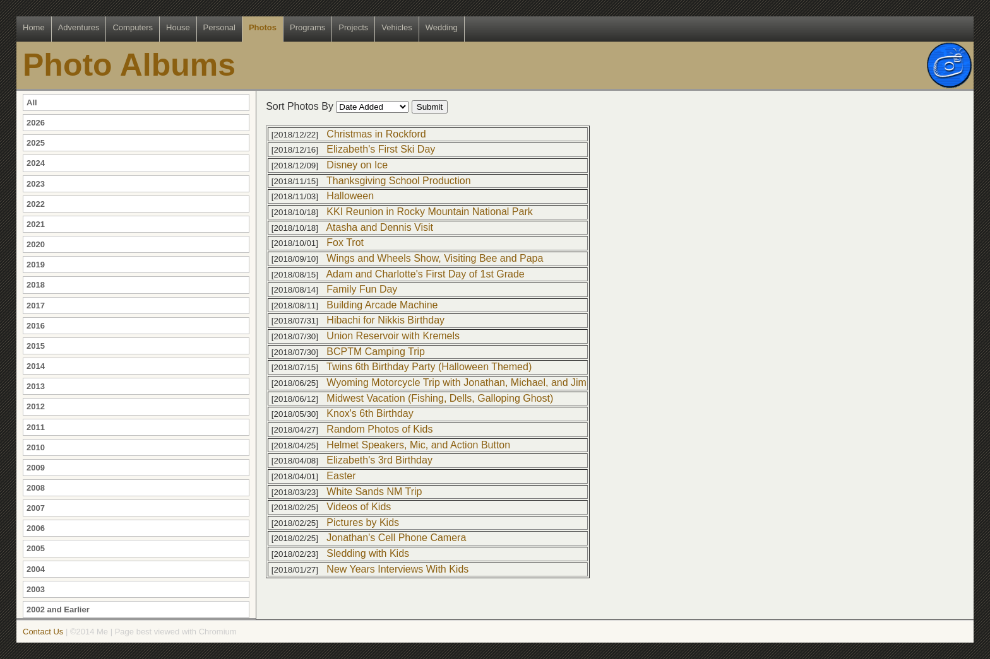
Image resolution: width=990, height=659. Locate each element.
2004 (36, 569)
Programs (307, 27)
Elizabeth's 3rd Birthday (379, 460)
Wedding (442, 27)
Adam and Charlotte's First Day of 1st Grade (425, 274)
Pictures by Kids (362, 522)
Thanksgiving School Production (398, 180)
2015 (36, 346)
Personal (219, 27)
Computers (132, 27)
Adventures (79, 27)
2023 (36, 184)
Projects (353, 27)
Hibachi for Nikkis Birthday (385, 320)
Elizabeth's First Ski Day (380, 149)
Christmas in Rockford (376, 134)
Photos (263, 27)
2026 (36, 122)
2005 (36, 548)
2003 (36, 589)
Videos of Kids (358, 506)
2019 (36, 264)
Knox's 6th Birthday (369, 413)
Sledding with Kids (367, 553)
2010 (36, 447)
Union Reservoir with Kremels (393, 335)
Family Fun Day (361, 289)
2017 (36, 305)
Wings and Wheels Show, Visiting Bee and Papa (434, 258)
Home (34, 27)
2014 (36, 366)
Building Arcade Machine (382, 305)
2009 (36, 467)
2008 (36, 488)
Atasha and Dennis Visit (379, 227)
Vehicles (396, 27)
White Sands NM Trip (374, 491)
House (178, 27)
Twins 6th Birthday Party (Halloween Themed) (429, 366)
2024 (36, 163)
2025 (36, 143)
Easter (340, 475)
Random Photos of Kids (379, 429)
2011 (36, 427)
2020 (36, 244)
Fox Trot (345, 242)
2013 (36, 386)
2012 (36, 406)
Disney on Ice (357, 165)
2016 (36, 325)
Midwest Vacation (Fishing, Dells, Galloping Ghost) (439, 398)
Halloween (350, 195)
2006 (36, 528)
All (32, 102)
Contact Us (43, 631)
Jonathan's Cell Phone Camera (396, 537)
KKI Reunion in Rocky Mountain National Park (429, 211)
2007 (36, 508)
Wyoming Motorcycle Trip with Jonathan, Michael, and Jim (456, 382)
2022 (36, 204)
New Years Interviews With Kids (397, 569)
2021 (36, 224)
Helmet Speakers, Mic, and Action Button (418, 445)
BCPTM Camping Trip (375, 351)
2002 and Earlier (58, 609)
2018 (36, 284)
